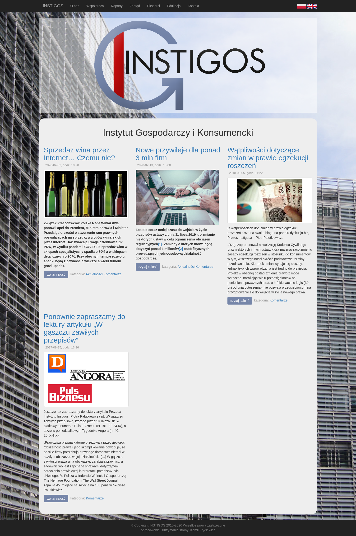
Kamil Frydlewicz (202, 530)
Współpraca (95, 6)
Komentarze (112, 274)
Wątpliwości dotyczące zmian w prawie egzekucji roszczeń (267, 157)
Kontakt (193, 6)
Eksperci (153, 6)
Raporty (117, 6)
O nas (74, 6)
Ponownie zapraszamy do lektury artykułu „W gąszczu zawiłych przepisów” (84, 328)
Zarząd (135, 6)
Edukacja (174, 6)
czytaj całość (56, 274)
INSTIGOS (53, 6)
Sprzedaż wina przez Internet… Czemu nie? (79, 154)
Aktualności (94, 274)
